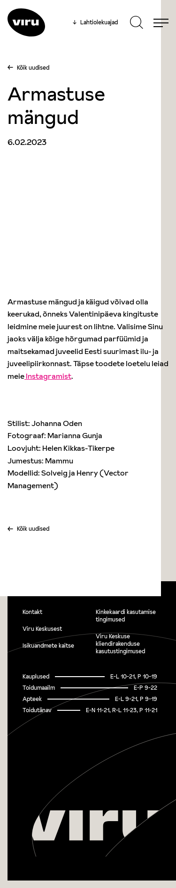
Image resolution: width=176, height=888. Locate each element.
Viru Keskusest (42, 629)
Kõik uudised (33, 67)
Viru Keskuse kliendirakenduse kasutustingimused (120, 643)
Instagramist (47, 376)
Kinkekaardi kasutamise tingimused (126, 615)
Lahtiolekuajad (95, 22)
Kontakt (32, 612)
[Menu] (160, 22)
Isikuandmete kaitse (48, 646)
